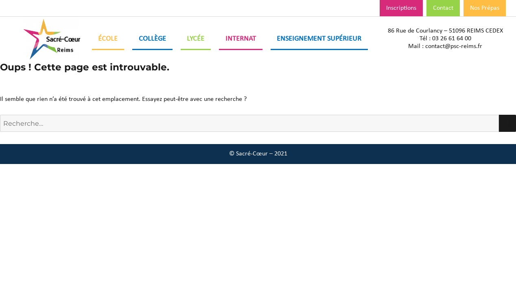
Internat (240, 39)
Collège (152, 39)
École (108, 39)
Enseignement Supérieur (319, 39)
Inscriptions (401, 8)
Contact (443, 8)
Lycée (195, 39)
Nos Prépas (484, 8)
